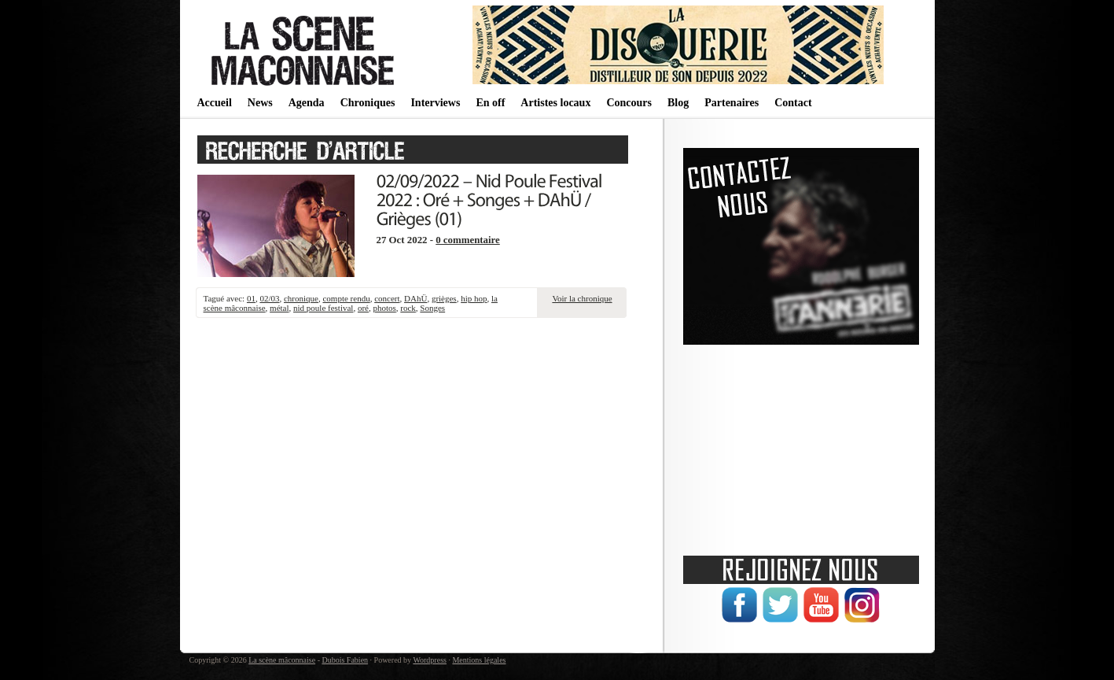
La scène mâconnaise (281, 660)
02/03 (269, 298)
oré (363, 307)
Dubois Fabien (345, 660)
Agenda (307, 103)
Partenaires (731, 103)
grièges (444, 298)
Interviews (435, 103)
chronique (301, 298)
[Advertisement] (801, 444)
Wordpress (430, 660)
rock (408, 307)
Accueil (214, 103)
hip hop (474, 298)
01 (251, 298)
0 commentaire (468, 240)
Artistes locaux (555, 103)
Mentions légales (479, 660)
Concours (629, 103)
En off (490, 103)
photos (384, 307)
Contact (792, 103)
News (260, 103)
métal (279, 307)
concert (386, 298)
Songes (432, 307)
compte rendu (345, 298)
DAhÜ (415, 298)
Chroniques (367, 103)
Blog (678, 103)
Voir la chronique (582, 298)
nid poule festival (323, 307)
